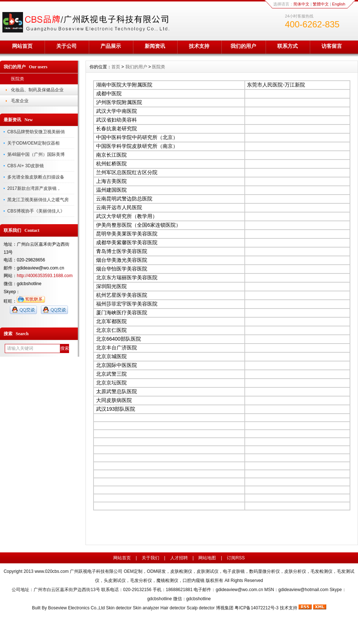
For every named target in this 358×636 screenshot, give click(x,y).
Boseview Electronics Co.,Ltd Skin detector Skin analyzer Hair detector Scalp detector (132, 607)
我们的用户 (243, 46)
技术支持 (199, 46)
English (338, 4)
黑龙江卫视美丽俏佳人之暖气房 (38, 199)
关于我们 (150, 557)
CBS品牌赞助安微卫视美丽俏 (36, 131)
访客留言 (331, 46)
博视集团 (224, 607)
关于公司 (66, 46)
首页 (115, 66)
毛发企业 (19, 100)
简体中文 (301, 4)
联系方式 (287, 46)
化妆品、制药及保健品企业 (37, 89)
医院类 (17, 78)
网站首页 (22, 46)
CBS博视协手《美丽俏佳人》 (36, 211)
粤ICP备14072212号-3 (256, 607)
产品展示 (110, 46)
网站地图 (207, 557)
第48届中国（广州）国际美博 (36, 154)
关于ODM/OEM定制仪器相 (33, 143)
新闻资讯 (155, 46)
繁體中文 (321, 4)
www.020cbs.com (52, 571)
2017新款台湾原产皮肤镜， (34, 188)
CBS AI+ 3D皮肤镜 (25, 165)
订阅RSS (236, 557)
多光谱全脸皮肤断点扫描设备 (35, 177)
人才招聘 (179, 557)
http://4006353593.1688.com (45, 275)
